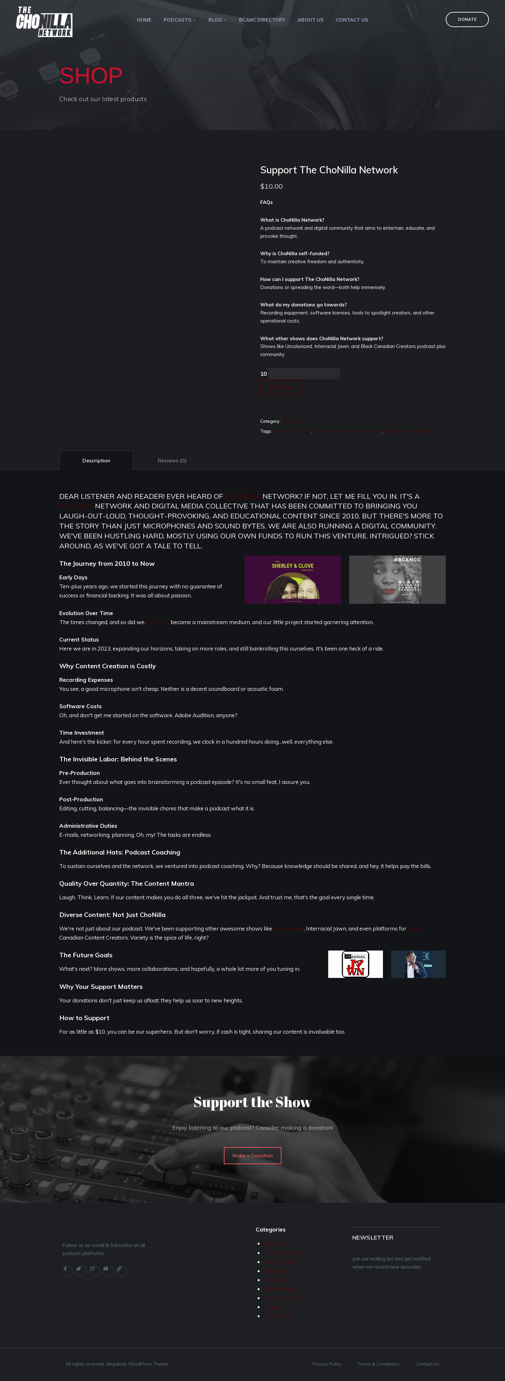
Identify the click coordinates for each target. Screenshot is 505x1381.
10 (263, 373)
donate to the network (408, 431)
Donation (291, 421)
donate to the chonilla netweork (348, 431)
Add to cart (282, 387)
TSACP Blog (278, 1315)
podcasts (158, 622)
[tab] (96, 460)
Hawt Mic (275, 1270)
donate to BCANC (292, 431)
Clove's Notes (280, 1261)
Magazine (275, 1279)
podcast (76, 505)
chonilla (243, 496)
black (414, 928)
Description (96, 460)
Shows (272, 1306)
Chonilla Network (285, 1252)
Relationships (280, 1288)
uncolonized (288, 928)
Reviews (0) (172, 460)
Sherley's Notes (282, 1297)
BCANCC (274, 1243)
